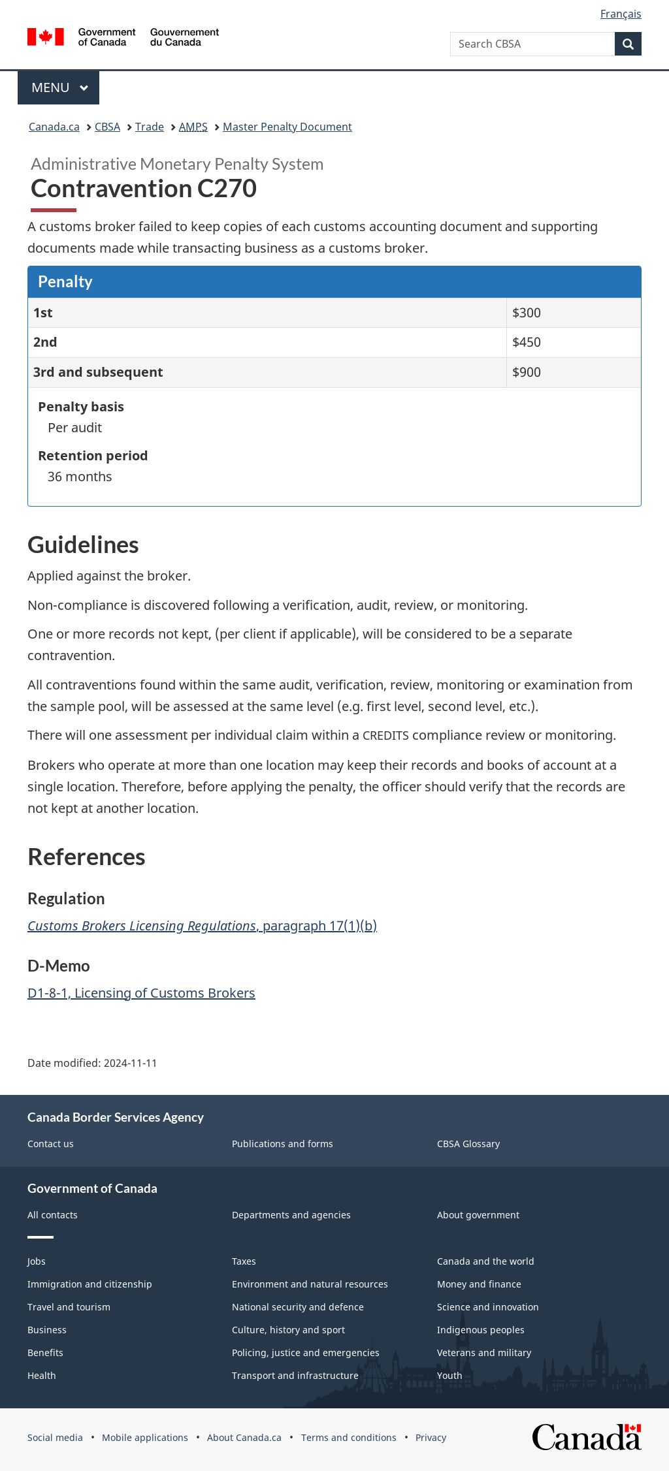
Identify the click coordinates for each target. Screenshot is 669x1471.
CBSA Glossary (468, 1143)
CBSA (107, 126)
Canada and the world (485, 1261)
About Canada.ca (244, 1437)
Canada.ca (54, 126)
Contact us (50, 1143)
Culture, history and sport (288, 1329)
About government (478, 1215)
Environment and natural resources (310, 1284)
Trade (149, 126)
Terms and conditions (349, 1437)
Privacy (431, 1437)
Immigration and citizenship (89, 1284)
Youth (450, 1375)
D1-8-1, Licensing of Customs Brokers (141, 993)
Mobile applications (145, 1437)
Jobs (36, 1261)
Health (41, 1375)
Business (47, 1329)
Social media (55, 1437)
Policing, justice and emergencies (306, 1352)
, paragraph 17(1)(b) (202, 925)
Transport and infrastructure (295, 1375)
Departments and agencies (291, 1215)
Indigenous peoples (481, 1329)
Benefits (45, 1352)
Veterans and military (484, 1352)
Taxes (244, 1261)
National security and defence (298, 1307)
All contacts (52, 1215)
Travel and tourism (68, 1307)
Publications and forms (282, 1143)
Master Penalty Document (287, 126)
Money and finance (479, 1284)
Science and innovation (488, 1307)
